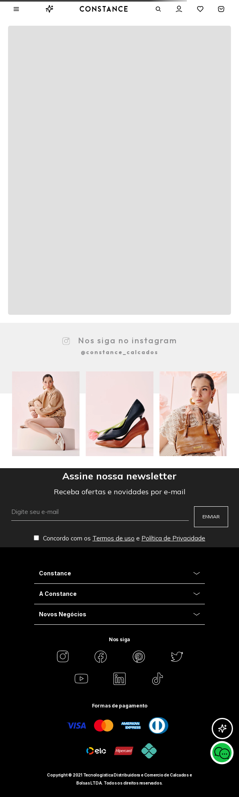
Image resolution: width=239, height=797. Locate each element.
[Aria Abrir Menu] (16, 9)
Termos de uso (113, 538)
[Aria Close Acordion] (119, 573)
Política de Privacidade (173, 538)
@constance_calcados (119, 352)
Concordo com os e (119, 538)
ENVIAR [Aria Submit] (211, 517)
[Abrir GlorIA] (222, 728)
